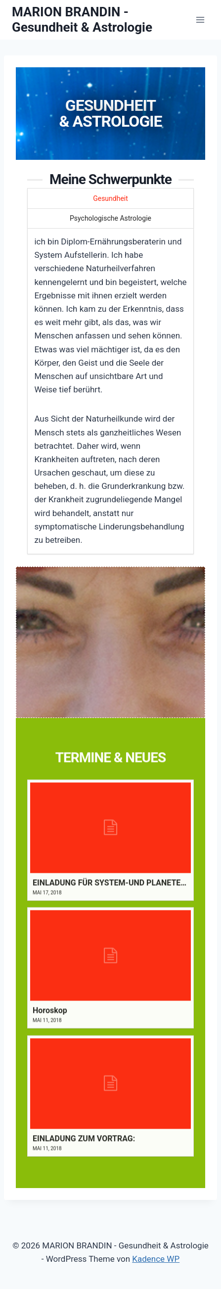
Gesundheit (110, 198)
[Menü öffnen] (200, 19)
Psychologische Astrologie (110, 218)
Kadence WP (155, 1259)
